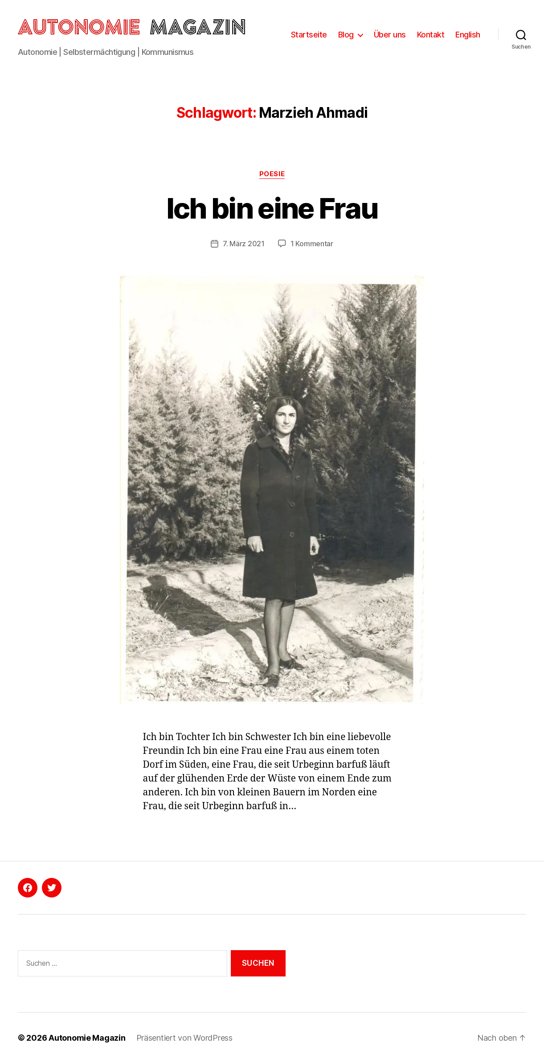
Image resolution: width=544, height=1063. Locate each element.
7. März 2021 (244, 243)
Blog (346, 34)
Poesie (272, 174)
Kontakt (431, 34)
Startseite (309, 34)
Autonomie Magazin (87, 1037)
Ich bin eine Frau (272, 208)
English (467, 34)
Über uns (390, 34)
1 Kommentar (311, 243)
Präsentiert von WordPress (184, 1037)
